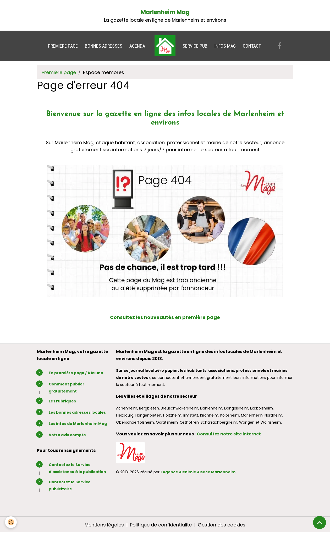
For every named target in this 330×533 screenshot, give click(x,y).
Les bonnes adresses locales (77, 412)
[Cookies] (11, 522)
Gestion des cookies (221, 524)
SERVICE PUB (195, 46)
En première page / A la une (76, 372)
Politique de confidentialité (161, 524)
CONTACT (252, 46)
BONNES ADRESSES (103, 46)
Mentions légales (104, 524)
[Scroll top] (319, 522)
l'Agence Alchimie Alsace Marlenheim (198, 472)
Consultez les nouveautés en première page (165, 317)
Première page (59, 72)
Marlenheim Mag (165, 12)
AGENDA (137, 46)
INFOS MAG (225, 46)
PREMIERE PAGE (63, 46)
